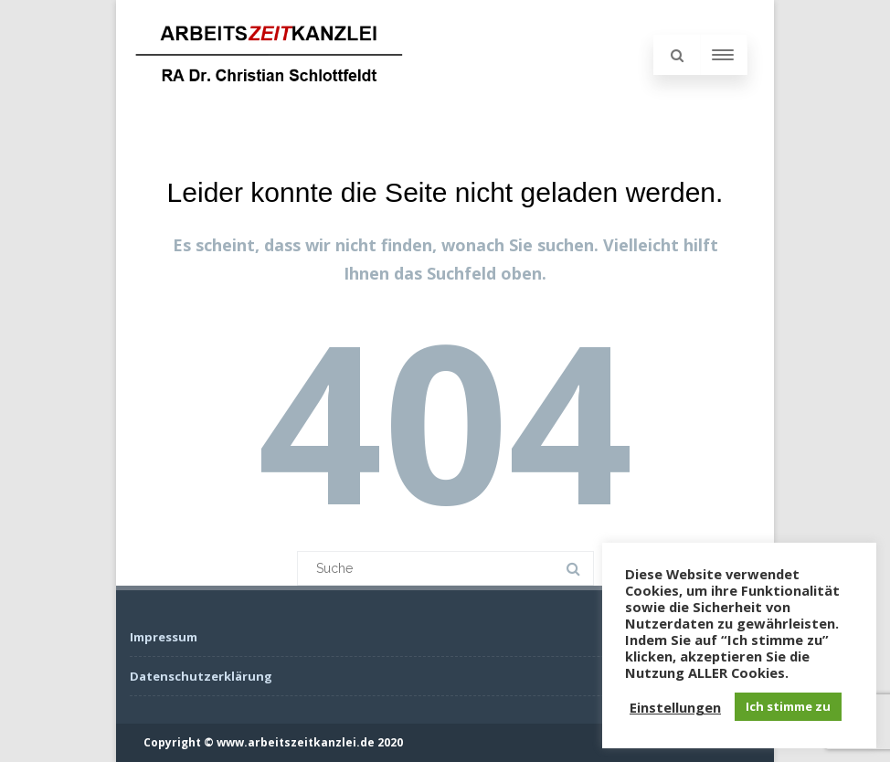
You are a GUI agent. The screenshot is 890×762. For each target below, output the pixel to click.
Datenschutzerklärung (201, 676)
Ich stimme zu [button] (788, 706)
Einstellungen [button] (675, 707)
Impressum (163, 637)
